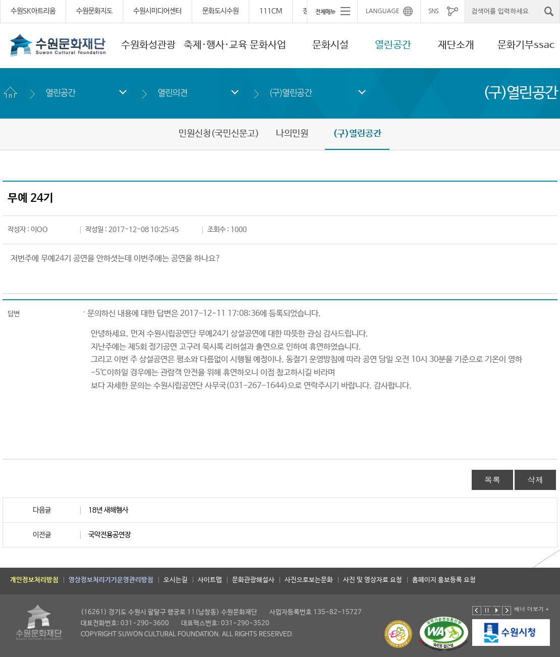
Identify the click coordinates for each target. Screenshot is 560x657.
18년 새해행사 (108, 510)
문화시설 (330, 45)
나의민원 (292, 134)
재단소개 (456, 45)
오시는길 (175, 580)
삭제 (535, 479)
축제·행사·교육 (215, 45)
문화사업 (268, 45)
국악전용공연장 (109, 535)
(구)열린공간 (290, 92)
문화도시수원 (220, 11)
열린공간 (393, 45)
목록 (492, 479)
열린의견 (172, 92)
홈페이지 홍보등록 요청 (444, 580)
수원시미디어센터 (157, 11)
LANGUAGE (383, 11)
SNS (433, 11)
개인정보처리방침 (34, 580)
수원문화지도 (94, 11)
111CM (270, 11)
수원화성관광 (148, 45)
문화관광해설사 (253, 580)
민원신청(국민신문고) (219, 134)
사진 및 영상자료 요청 (372, 580)
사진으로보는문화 (309, 580)
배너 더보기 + (531, 609)
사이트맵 (210, 580)
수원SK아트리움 (33, 11)
